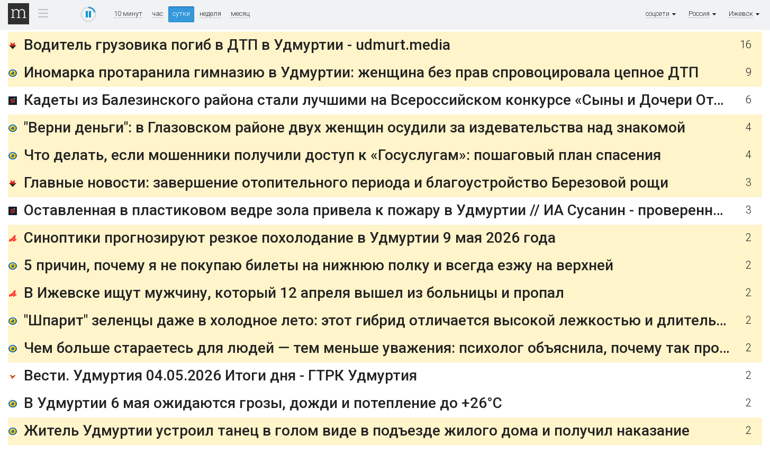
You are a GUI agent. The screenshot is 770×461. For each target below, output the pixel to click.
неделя (210, 13)
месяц (240, 13)
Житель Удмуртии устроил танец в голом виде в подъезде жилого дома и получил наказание (357, 430)
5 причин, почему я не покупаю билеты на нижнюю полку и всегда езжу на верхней (318, 265)
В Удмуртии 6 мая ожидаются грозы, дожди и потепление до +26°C (263, 403)
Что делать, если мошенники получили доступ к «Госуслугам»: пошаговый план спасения (342, 155)
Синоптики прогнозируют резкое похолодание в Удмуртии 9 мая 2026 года (290, 237)
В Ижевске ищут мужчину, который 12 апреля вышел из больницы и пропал (294, 293)
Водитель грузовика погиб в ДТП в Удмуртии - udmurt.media (237, 45)
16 (745, 45)
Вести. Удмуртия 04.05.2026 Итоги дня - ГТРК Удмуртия (220, 375)
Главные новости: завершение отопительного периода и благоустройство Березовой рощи (346, 182)
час (157, 13)
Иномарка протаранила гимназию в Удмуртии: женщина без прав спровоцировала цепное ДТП (361, 72)
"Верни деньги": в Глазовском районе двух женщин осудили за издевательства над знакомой (354, 127)
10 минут (128, 13)
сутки (181, 13)
